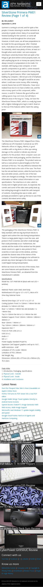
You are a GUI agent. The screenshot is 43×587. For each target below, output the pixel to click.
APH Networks (20, 4)
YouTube (5, 559)
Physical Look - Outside (12, 374)
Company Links (23, 568)
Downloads (18, 571)
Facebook (14, 559)
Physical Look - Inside (11, 376)
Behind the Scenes (8, 568)
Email (39, 559)
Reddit (32, 559)
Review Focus (29, 571)
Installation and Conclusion (13, 379)
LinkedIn (25, 559)
